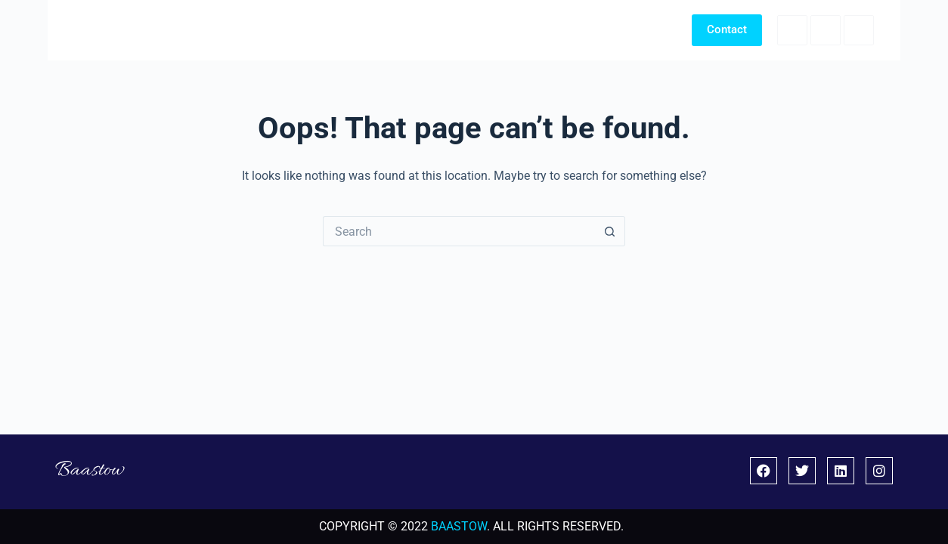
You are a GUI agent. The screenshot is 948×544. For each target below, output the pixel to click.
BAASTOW (459, 526)
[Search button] (610, 231)
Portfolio (580, 29)
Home (512, 29)
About (646, 29)
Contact (727, 29)
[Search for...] (459, 231)
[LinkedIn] (859, 30)
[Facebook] (792, 30)
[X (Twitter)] (825, 30)
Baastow (102, 30)
